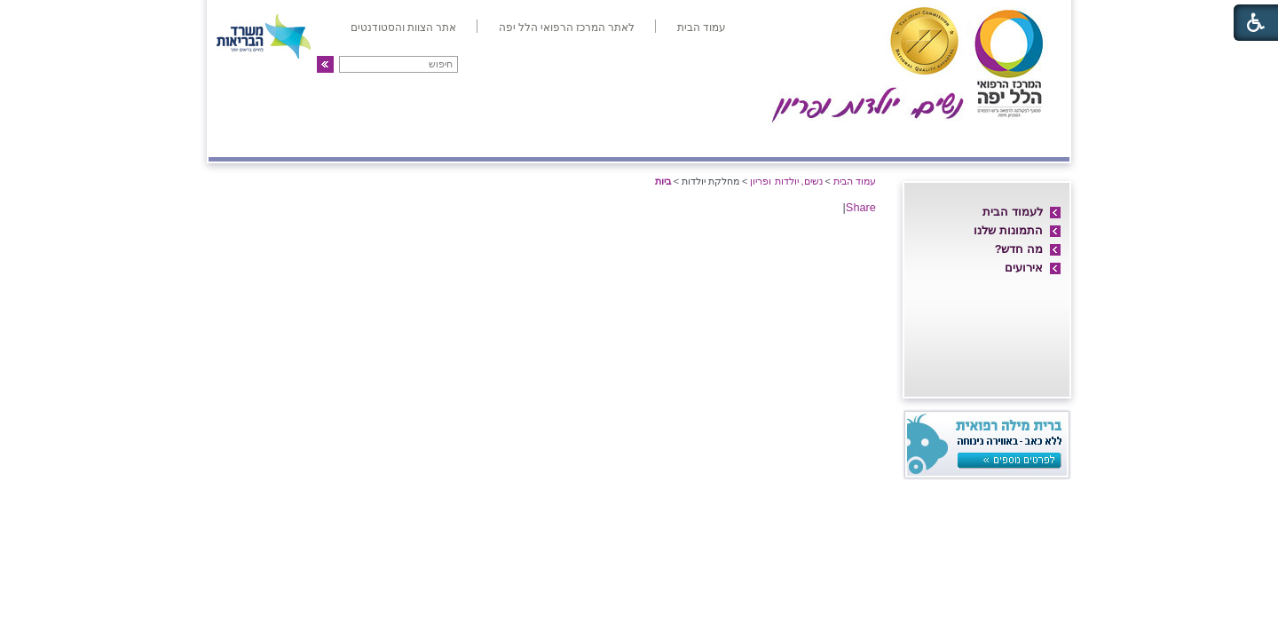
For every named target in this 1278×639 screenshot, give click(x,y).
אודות (1040, 139)
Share (861, 207)
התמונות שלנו (1008, 230)
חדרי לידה (966, 139)
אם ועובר (769, 139)
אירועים (1024, 267)
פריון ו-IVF (339, 139)
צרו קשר (247, 139)
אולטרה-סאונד (540, 139)
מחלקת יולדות (868, 139)
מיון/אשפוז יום (661, 139)
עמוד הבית (854, 181)
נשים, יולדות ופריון (786, 181)
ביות (663, 181)
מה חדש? (1019, 249)
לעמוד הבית (1012, 211)
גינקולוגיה (437, 139)
